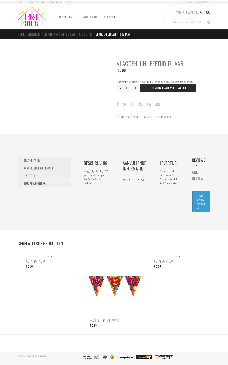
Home (20, 2)
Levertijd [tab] (29, 176)
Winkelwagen (90, 17)
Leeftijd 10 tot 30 (81, 34)
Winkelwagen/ (193, 12)
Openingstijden (203, 2)
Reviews (199, 160)
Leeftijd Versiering (55, 34)
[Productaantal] (127, 88)
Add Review (197, 175)
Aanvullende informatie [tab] (38, 168)
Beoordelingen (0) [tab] (34, 183)
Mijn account (67, 17)
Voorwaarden (54, 2)
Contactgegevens (35, 2)
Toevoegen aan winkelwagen (168, 88)
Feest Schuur (38, 356)
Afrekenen (109, 17)
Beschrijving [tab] (31, 160)
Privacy (68, 2)
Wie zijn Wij (187, 2)
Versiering (34, 34)
